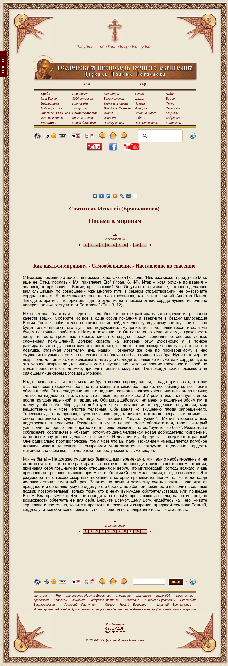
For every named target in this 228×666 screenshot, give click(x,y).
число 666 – (164, 595)
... (144, 245)
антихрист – (43, 595)
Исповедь (110, 118)
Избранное (173, 118)
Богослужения (114, 98)
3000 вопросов (82, 98)
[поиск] (159, 136)
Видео (170, 98)
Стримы (172, 113)
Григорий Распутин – (82, 604)
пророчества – (185, 595)
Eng (143, 84)
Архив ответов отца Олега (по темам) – (101, 609)
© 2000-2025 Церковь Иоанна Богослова (115, 640)
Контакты (174, 123)
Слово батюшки (84, 123)
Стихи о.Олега (145, 113)
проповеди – (43, 600)
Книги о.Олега (82, 118)
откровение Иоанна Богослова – (90, 595)
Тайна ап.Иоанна (116, 103)
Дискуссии (79, 108)
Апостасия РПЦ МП (55, 113)
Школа (139, 98)
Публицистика (51, 108)
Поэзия (140, 103)
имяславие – (133, 600)
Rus (87, 84)
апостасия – (125, 595)
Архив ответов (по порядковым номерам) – (164, 609)
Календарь (111, 94)
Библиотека (50, 103)
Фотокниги (174, 108)
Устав (139, 94)
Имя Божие (49, 98)
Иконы (108, 113)
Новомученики (114, 123)
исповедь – (62, 600)
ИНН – (59, 595)
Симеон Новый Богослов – (128, 604)
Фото (170, 103)
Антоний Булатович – (161, 600)
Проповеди (80, 103)
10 (137, 245)
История (141, 108)
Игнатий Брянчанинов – (176, 604)
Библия (140, 118)
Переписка (80, 94)
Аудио (170, 94)
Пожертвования (146, 123)
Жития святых (52, 118)
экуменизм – (145, 595)
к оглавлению (115, 237)
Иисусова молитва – (106, 600)
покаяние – (80, 600)
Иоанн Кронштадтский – (52, 609)
